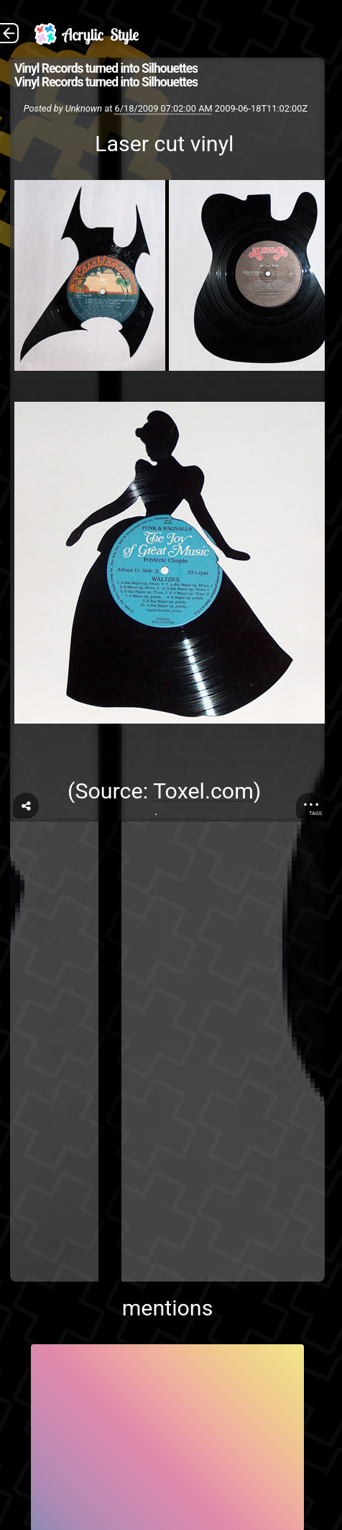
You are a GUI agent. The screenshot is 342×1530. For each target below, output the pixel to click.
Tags (315, 813)
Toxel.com (203, 791)
